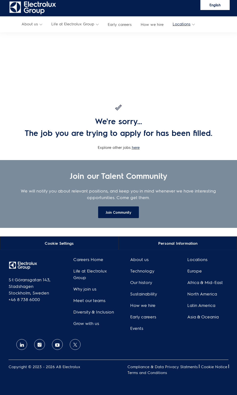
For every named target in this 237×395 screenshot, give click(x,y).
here (136, 147)
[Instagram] (39, 344)
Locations (181, 23)
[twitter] (75, 344)
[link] (33, 7)
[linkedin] (21, 344)
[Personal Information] (177, 243)
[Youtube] (57, 344)
